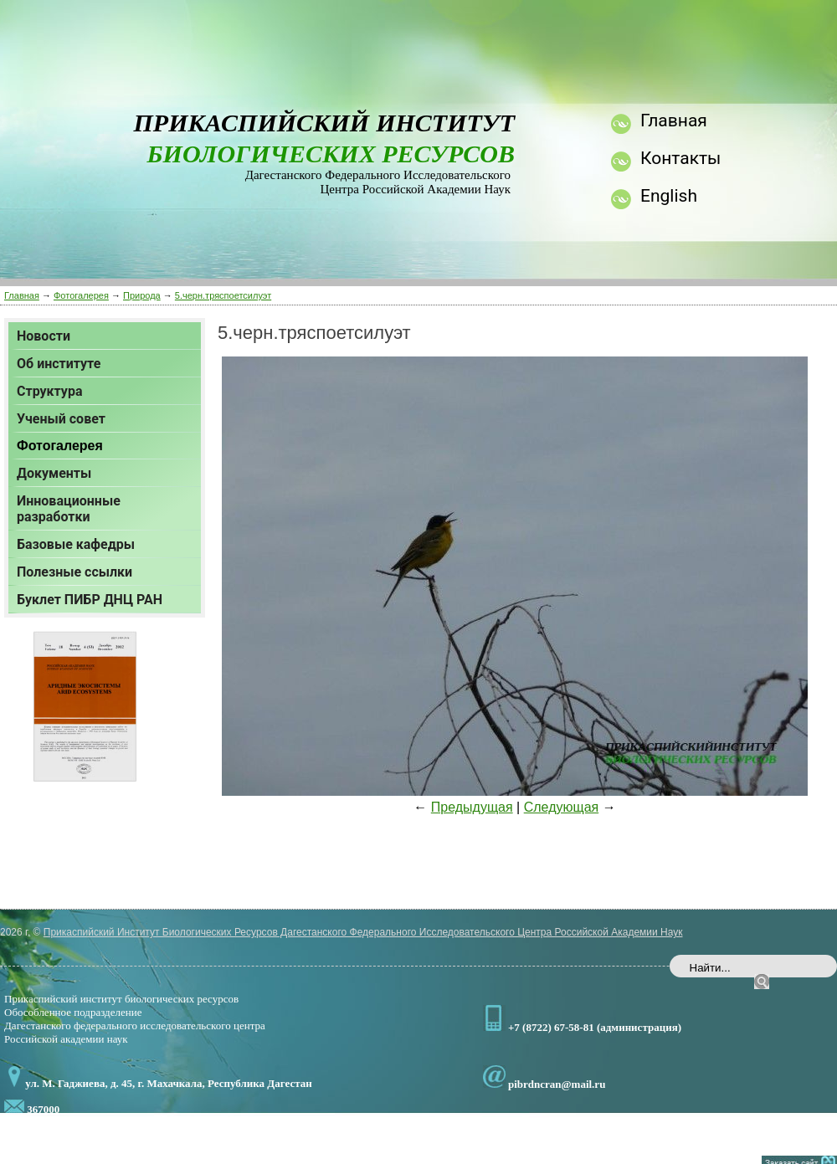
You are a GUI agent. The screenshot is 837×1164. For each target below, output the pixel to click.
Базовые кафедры (76, 544)
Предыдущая (472, 807)
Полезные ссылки (74, 572)
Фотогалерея (81, 295)
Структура (49, 391)
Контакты (680, 158)
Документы (54, 473)
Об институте (58, 364)
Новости (43, 336)
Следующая (561, 807)
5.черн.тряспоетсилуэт (223, 295)
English (668, 196)
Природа (142, 295)
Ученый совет (61, 419)
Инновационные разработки (69, 509)
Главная (21, 295)
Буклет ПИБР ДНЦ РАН (89, 600)
